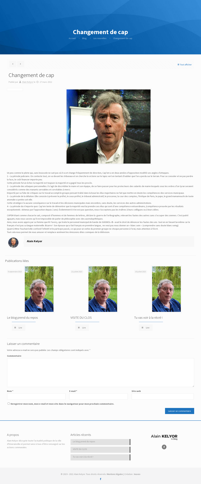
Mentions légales (115, 474)
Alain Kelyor (27, 82)
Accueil (72, 38)
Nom (10, 391)
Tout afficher (184, 64)
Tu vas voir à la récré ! (148, 317)
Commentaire (14, 355)
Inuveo (137, 474)
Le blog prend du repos (22, 317)
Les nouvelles (99, 38)
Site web (136, 391)
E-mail (73, 391)
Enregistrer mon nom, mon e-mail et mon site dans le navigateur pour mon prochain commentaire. (62, 403)
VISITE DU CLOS (81, 317)
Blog (84, 38)
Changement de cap (122, 38)
